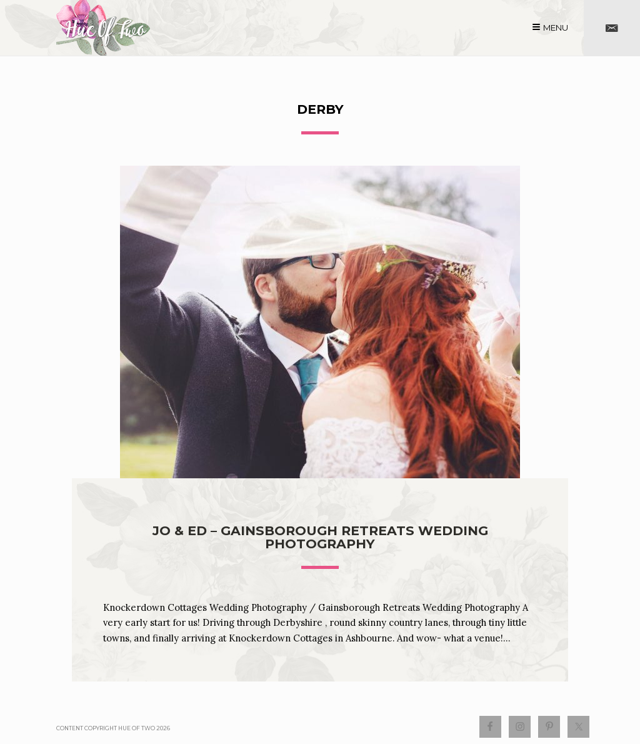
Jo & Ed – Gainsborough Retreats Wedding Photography (320, 537)
